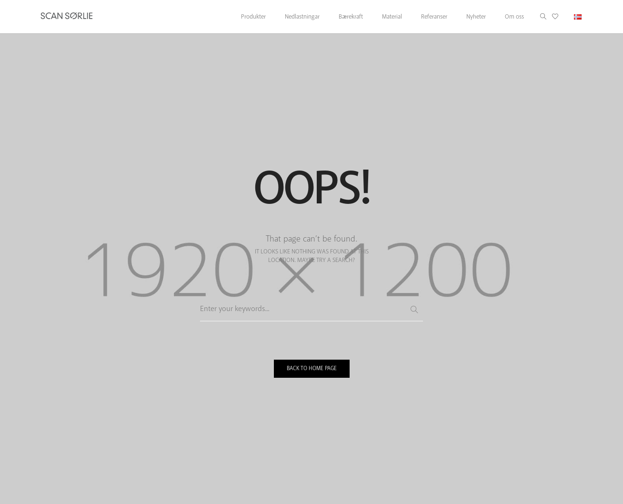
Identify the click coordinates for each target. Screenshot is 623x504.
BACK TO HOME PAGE (312, 368)
